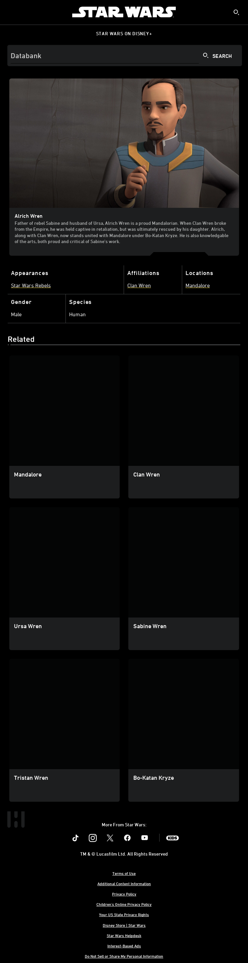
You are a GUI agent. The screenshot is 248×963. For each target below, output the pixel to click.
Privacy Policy (124, 894)
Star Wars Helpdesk (124, 935)
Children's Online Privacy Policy (124, 904)
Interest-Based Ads (124, 945)
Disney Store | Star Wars (124, 925)
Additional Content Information (124, 883)
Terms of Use (124, 873)
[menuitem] (11, 12)
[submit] (236, 12)
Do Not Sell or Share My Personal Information (124, 956)
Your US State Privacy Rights (124, 914)
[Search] (124, 55)
